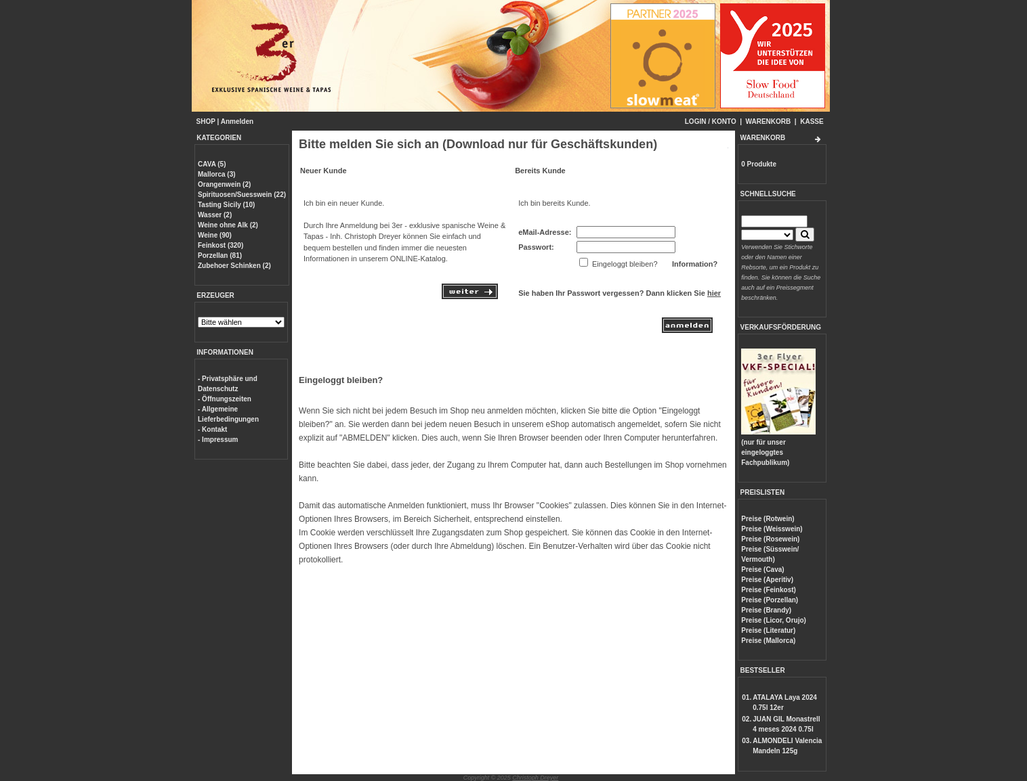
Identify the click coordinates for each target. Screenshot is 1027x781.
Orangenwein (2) (224, 184)
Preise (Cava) (762, 569)
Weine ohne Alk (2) (228, 225)
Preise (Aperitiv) (767, 579)
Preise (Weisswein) (771, 529)
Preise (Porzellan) (769, 600)
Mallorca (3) (217, 174)
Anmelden (237, 121)
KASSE (811, 121)
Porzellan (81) (220, 255)
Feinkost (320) (220, 245)
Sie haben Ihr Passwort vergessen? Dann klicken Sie (619, 293)
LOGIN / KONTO (710, 121)
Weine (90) (215, 235)
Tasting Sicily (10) (226, 204)
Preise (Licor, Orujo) (773, 620)
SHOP (205, 121)
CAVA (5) (212, 164)
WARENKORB (768, 121)
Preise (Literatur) (768, 630)
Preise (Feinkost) (768, 590)
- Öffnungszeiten (224, 399)
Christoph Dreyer (535, 777)
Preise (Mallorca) (768, 640)
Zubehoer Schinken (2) (234, 265)
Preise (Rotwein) (767, 518)
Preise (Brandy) (766, 610)
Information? (694, 264)
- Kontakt (212, 429)
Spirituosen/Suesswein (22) (242, 194)
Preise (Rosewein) (770, 539)
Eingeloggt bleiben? (341, 380)
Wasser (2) (215, 215)
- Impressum (218, 439)
